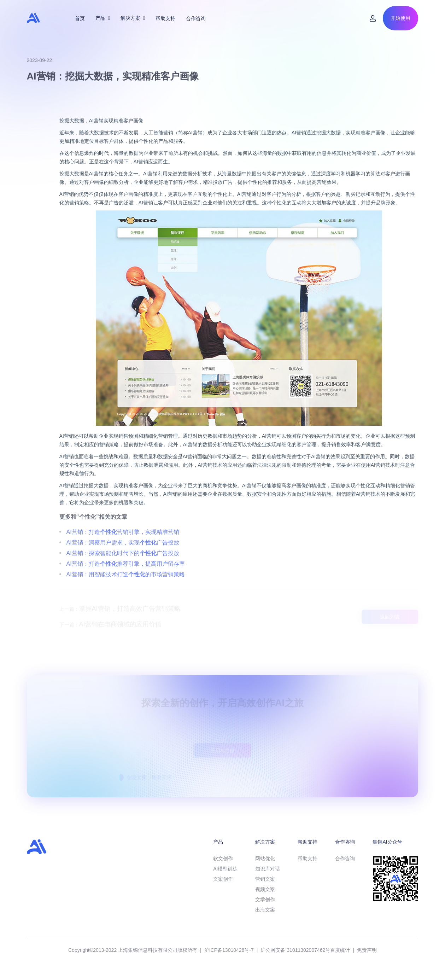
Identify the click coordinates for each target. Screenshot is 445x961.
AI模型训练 (225, 869)
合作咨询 (196, 18)
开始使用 (400, 18)
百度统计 (340, 950)
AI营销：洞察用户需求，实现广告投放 (122, 558)
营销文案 (265, 879)
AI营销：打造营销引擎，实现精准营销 (122, 547)
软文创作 (223, 858)
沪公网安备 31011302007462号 (295, 950)
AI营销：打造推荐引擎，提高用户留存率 (125, 579)
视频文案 (265, 889)
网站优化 (265, 858)
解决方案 (133, 18)
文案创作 (223, 879)
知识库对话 (267, 869)
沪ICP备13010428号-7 (229, 950)
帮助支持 (165, 18)
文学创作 (265, 899)
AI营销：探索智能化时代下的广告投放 (122, 569)
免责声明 (367, 950)
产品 (102, 18)
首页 (80, 18)
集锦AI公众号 (387, 842)
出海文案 (265, 910)
